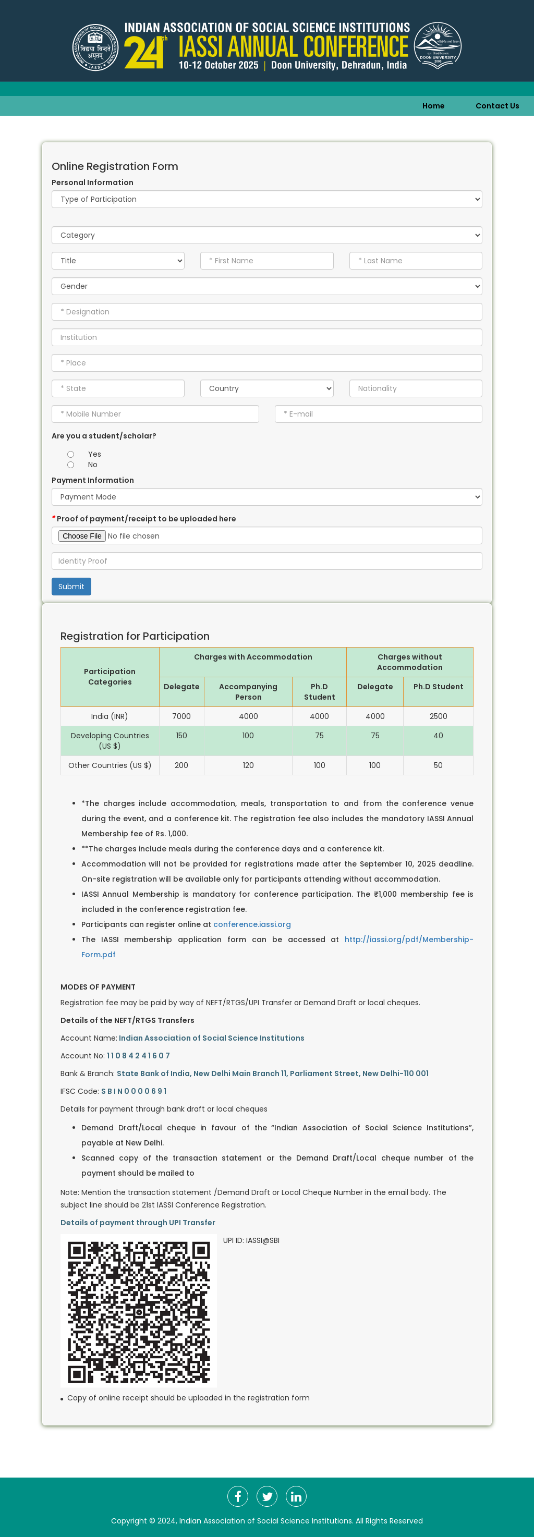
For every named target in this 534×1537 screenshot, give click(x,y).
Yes (94, 454)
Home (433, 106)
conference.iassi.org (252, 924)
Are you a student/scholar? (104, 436)
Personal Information (93, 182)
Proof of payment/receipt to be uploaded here (144, 519)
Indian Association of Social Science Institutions (265, 1521)
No (93, 464)
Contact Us (497, 106)
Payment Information (93, 480)
